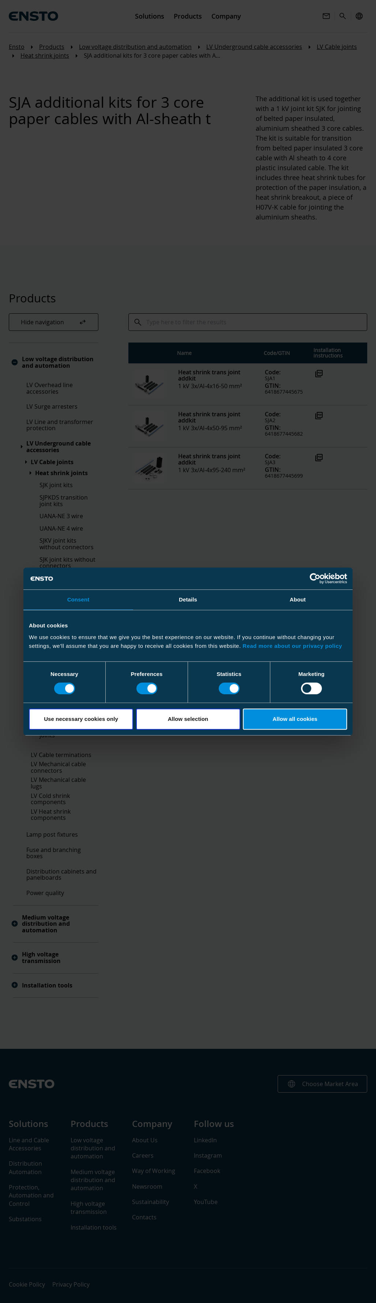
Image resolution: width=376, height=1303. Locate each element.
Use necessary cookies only (81, 719)
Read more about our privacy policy (292, 646)
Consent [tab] (78, 599)
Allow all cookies (294, 719)
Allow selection (188, 719)
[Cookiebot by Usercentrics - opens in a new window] (315, 578)
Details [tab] (188, 599)
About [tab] (298, 599)
